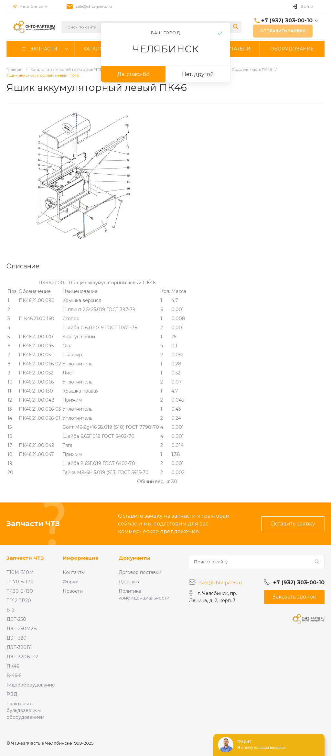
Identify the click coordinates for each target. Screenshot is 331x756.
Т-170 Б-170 (20, 582)
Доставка (130, 582)
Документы (134, 558)
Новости (73, 591)
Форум (71, 582)
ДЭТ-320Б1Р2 (22, 657)
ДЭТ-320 (16, 638)
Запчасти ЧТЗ (25, 558)
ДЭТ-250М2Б (21, 629)
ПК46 (12, 666)
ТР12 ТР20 (18, 600)
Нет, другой (198, 74)
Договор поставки (140, 572)
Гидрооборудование (30, 685)
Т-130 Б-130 (19, 591)
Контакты (74, 572)
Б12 (10, 610)
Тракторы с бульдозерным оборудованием (25, 710)
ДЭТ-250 (16, 619)
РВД (11, 694)
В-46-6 (13, 675)
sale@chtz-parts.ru (94, 6)
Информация (81, 558)
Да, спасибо (133, 74)
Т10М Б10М (20, 572)
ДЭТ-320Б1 (19, 647)
